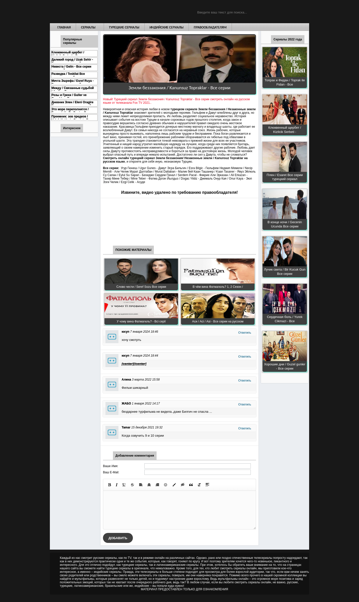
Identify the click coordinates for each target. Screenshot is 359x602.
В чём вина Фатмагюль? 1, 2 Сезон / (218, 287)
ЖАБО (126, 403)
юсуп (125, 331)
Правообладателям (210, 27)
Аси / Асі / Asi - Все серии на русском (217, 321)
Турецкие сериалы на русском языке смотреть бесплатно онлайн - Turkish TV (95, 11)
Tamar (126, 427)
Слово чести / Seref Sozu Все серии (141, 287)
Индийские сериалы (167, 27)
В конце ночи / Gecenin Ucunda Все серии (285, 224)
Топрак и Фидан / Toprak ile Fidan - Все (285, 82)
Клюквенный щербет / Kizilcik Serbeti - (284, 130)
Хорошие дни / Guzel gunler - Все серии (284, 366)
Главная (64, 27)
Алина (126, 379)
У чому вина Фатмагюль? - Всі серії (141, 321)
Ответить (244, 332)
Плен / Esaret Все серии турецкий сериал (285, 177)
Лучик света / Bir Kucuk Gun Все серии (284, 272)
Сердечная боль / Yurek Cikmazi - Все (285, 319)
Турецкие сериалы (124, 27)
